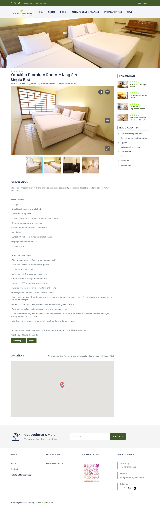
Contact (14, 469)
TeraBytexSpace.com (44, 502)
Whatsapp (18, 341)
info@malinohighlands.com (35, 3)
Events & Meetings (113, 12)
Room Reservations (54, 463)
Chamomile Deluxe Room (138, 96)
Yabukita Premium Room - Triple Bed (138, 118)
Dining (64, 12)
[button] (107, 148)
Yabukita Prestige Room (138, 85)
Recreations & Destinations (86, 12)
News (129, 12)
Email (31, 341)
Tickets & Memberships (21, 475)
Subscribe (117, 436)
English (142, 3)
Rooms (52, 12)
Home (41, 12)
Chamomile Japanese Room (137, 107)
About (13, 463)
